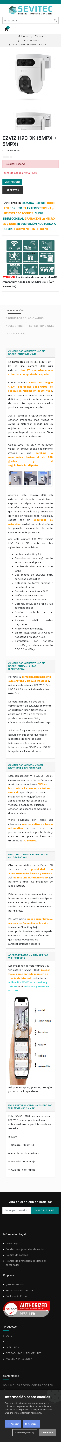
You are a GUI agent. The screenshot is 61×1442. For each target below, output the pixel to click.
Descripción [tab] (15, 310)
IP (7, 1341)
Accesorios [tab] (14, 325)
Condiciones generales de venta (25, 1249)
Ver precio (12, 181)
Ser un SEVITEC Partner (20, 1290)
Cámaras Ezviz (30, 40)
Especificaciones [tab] (41, 325)
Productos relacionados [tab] (25, 318)
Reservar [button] (13, 190)
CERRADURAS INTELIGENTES (23, 1353)
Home (23, 36)
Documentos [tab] (15, 333)
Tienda (39, 36)
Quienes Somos (15, 1284)
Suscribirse (44, 1210)
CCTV (9, 1335)
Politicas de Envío (16, 1296)
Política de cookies (17, 1255)
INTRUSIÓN (13, 1347)
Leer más (46, 1432)
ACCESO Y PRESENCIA (19, 1358)
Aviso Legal (12, 1243)
